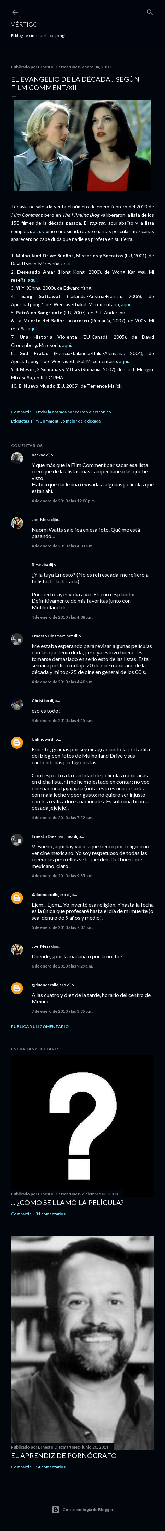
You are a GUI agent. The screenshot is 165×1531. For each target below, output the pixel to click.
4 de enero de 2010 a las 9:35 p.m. (62, 875)
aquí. (66, 264)
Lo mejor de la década (80, 421)
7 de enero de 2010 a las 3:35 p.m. (62, 1011)
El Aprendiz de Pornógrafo (64, 1455)
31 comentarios (51, 1213)
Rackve (38, 454)
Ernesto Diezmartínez (52, 635)
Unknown (41, 739)
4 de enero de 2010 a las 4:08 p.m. (62, 617)
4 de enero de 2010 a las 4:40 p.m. (62, 681)
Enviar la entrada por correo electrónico (73, 411)
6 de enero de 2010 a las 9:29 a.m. (62, 966)
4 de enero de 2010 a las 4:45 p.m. (62, 720)
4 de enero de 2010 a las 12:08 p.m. (64, 500)
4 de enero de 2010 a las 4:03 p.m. (62, 545)
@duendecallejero (49, 894)
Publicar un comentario (40, 1026)
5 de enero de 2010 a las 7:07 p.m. (62, 927)
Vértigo (24, 24)
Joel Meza (41, 519)
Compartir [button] (21, 411)
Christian (40, 700)
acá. (36, 231)
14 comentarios (51, 1466)
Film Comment (45, 421)
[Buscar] (150, 10)
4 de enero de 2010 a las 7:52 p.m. (62, 817)
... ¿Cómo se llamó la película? (67, 1202)
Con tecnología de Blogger (82, 1510)
